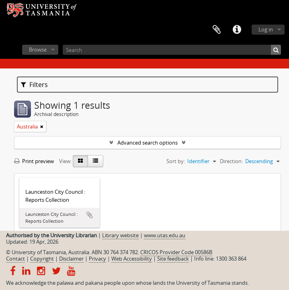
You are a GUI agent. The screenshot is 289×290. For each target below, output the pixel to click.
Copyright (42, 258)
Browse (38, 49)
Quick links (237, 30)
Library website (120, 235)
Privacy (97, 258)
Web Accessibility (131, 258)
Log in (265, 29)
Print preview (34, 161)
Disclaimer (71, 258)
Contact (15, 258)
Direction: (231, 161)
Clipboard (217, 30)
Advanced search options (147, 142)
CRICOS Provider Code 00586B (176, 252)
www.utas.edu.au (164, 235)
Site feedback (173, 258)
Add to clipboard (90, 215)
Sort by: (175, 161)
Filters (34, 84)
